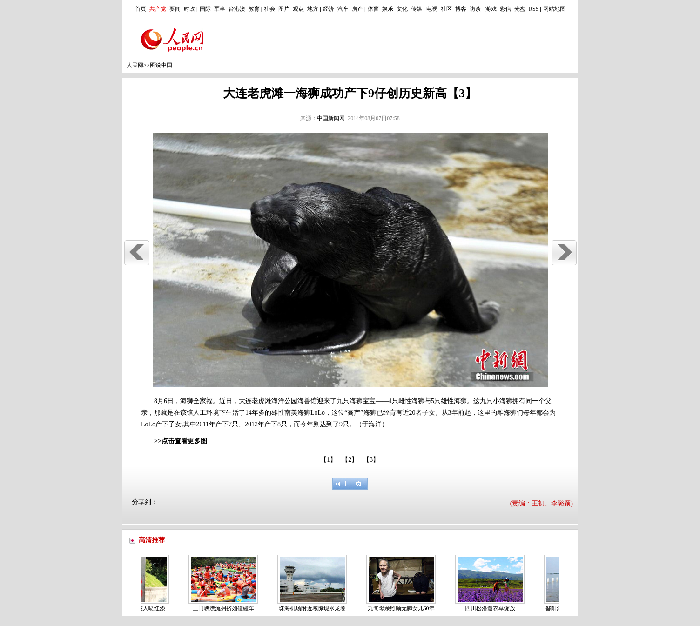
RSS (533, 9)
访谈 (475, 9)
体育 (373, 9)
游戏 (491, 9)
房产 (357, 9)
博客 (460, 9)
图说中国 (161, 65)
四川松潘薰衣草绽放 (492, 608)
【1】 (328, 459)
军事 (219, 9)
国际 (205, 9)
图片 (283, 9)
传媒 (416, 9)
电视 (432, 9)
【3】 (371, 459)
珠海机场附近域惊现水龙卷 (314, 608)
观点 (298, 9)
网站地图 (554, 9)
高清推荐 (152, 540)
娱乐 (387, 9)
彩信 (505, 9)
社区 (446, 9)
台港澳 (237, 9)
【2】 (350, 459)
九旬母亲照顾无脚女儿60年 (403, 608)
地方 (312, 9)
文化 (402, 9)
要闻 (175, 9)
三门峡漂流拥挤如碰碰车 (225, 608)
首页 (140, 9)
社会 (269, 9)
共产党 (157, 9)
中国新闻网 (331, 118)
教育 (254, 9)
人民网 (135, 65)
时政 (189, 9)
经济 (328, 9)
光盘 (519, 9)
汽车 (343, 9)
